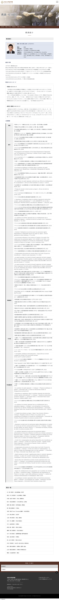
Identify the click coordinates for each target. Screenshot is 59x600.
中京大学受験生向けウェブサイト (45, 579)
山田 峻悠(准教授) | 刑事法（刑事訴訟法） (16, 549)
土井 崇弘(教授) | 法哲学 (13, 514)
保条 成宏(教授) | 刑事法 (13, 536)
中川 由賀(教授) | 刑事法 (13, 524)
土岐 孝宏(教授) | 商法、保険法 (14, 517)
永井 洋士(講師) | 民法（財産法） (14, 520)
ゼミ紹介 (4, 569)
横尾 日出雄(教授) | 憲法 (13, 552)
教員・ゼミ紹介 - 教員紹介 (10, 26)
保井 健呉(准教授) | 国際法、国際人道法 (16, 546)
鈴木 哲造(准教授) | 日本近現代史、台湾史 (17, 501)
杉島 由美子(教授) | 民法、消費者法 (15, 498)
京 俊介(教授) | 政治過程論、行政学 (15, 492)
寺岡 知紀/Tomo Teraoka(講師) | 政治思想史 (18, 511)
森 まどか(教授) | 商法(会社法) (14, 540)
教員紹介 (4, 566)
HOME (2, 26)
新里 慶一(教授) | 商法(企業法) (14, 527)
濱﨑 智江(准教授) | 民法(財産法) (15, 530)
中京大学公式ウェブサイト (44, 577)
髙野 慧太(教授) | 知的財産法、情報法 (16, 505)
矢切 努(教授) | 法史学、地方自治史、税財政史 (18, 543)
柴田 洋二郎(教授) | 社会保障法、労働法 (16, 495)
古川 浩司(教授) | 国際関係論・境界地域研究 (17, 533)
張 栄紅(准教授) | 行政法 (13, 508)
